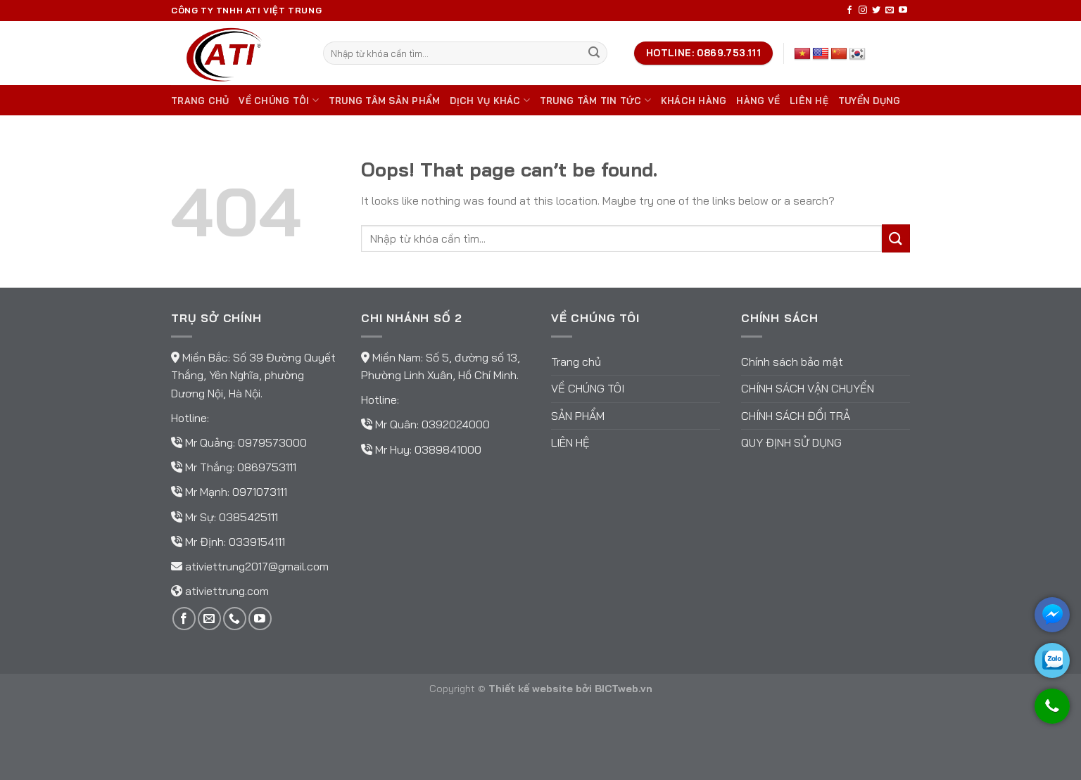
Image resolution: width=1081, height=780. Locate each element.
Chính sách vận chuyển (807, 388)
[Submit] (594, 53)
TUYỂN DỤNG (869, 100)
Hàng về (758, 100)
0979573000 (272, 442)
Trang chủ (200, 100)
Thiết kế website (530, 688)
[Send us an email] (889, 10)
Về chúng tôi (279, 100)
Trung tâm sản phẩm (385, 100)
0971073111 (259, 492)
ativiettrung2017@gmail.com (257, 566)
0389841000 (448, 449)
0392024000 (456, 424)
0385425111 (248, 517)
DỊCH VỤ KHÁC (490, 100)
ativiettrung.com (227, 591)
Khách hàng (694, 100)
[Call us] (234, 618)
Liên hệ (809, 100)
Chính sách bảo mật (792, 361)
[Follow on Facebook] (849, 10)
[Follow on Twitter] (876, 10)
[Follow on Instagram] (863, 10)
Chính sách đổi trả (795, 416)
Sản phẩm (578, 416)
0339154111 (257, 542)
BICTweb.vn (623, 688)
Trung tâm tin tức (595, 100)
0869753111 (266, 467)
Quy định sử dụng (791, 442)
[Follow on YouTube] (903, 10)
